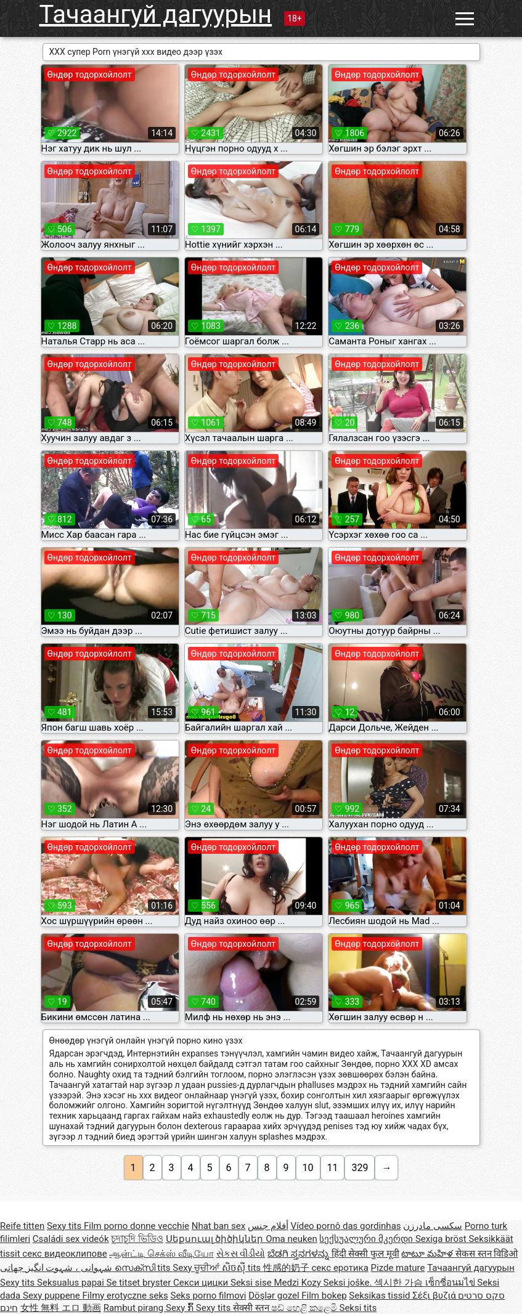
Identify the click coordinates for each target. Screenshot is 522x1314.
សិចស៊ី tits (242, 1267)
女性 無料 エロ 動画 (60, 1307)
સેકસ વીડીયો (241, 1253)
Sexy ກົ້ (181, 1307)
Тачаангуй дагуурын (155, 14)
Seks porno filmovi (209, 1295)
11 (332, 1168)
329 (359, 1168)
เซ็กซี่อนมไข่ (451, 1282)
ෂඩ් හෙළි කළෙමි (305, 1307)
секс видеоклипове (64, 1253)
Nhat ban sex (218, 1225)
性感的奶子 (287, 1267)
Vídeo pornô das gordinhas (345, 1225)
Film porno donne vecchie (136, 1225)
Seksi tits (358, 1307)
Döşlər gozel (274, 1295)
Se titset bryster (140, 1282)
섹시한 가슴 (399, 1282)
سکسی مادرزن (432, 1225)
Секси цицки (201, 1282)
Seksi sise (252, 1282)
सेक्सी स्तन (252, 1307)
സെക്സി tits (144, 1267)
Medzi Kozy (298, 1282)
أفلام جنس (268, 1225)
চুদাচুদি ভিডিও (137, 1238)
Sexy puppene (53, 1295)
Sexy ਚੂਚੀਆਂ (197, 1267)
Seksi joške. (349, 1282)
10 (308, 1168)
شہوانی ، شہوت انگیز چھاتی (57, 1267)
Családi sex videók (71, 1238)
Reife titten (22, 1225)
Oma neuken (291, 1238)
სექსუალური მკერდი (367, 1238)
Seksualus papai (72, 1282)
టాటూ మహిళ (428, 1253)
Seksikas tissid (380, 1295)
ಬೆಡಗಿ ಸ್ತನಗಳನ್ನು (299, 1253)
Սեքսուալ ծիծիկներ (216, 1238)
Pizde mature (398, 1267)
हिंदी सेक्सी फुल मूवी (365, 1253)
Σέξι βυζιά (435, 1295)
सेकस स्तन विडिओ (486, 1253)
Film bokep (323, 1295)
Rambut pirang (135, 1307)
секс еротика (340, 1267)
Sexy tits (65, 1225)
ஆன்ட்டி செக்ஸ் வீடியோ (161, 1253)
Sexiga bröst (442, 1238)
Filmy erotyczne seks (125, 1295)
